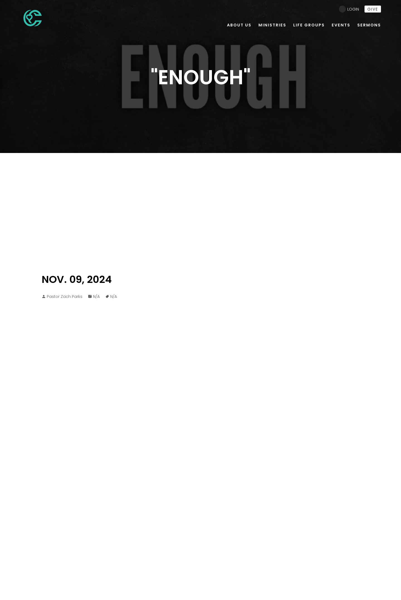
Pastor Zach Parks (64, 296)
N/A (96, 296)
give (372, 9)
